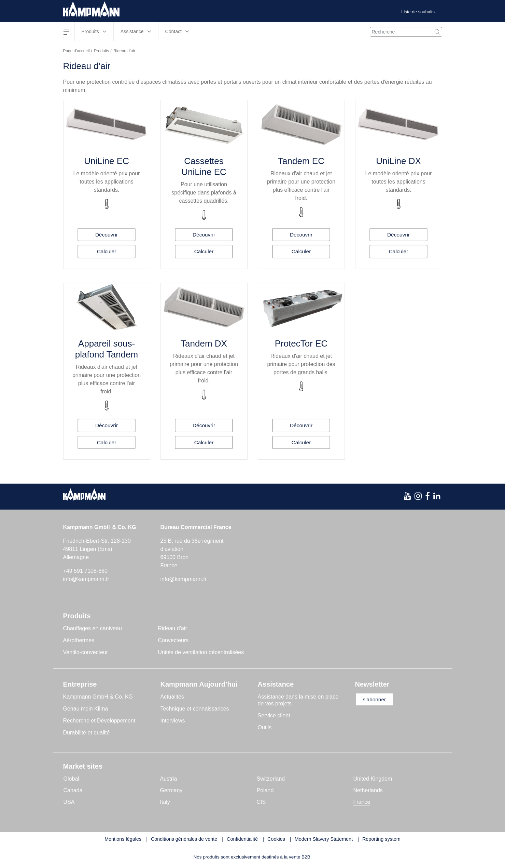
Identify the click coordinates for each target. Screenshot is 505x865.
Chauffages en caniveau (92, 628)
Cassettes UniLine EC (203, 166)
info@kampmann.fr (86, 579)
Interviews (172, 721)
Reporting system (381, 839)
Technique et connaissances (194, 709)
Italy (165, 802)
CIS (261, 802)
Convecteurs (173, 640)
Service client (274, 715)
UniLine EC (106, 161)
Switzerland (271, 779)
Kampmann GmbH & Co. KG (98, 697)
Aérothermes (79, 640)
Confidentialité (242, 839)
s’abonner (376, 699)
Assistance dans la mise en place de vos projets (298, 700)
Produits (101, 51)
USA (69, 802)
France (361, 802)
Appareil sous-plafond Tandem (106, 349)
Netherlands (368, 790)
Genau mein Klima (85, 709)
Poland (265, 790)
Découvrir (106, 234)
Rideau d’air (172, 628)
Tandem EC (301, 161)
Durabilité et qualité (86, 732)
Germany (171, 790)
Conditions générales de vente (184, 839)
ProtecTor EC (301, 343)
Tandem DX (204, 343)
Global (71, 779)
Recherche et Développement (99, 721)
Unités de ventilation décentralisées (201, 652)
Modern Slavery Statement (324, 839)
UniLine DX (398, 161)
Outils (265, 727)
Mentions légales (122, 839)
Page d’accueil (76, 51)
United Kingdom (372, 779)
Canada (73, 790)
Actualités (172, 697)
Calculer (107, 251)
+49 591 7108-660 (85, 571)
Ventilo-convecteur (85, 652)
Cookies (276, 839)
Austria (168, 779)
